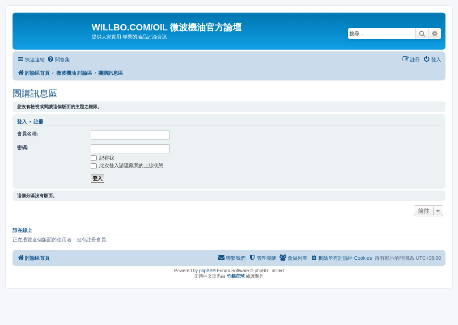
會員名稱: (27, 133)
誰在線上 (22, 230)
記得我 (102, 157)
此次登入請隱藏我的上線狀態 (127, 165)
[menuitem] (58, 59)
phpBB (205, 270)
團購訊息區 (35, 93)
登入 (22, 121)
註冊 (38, 121)
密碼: (23, 147)
